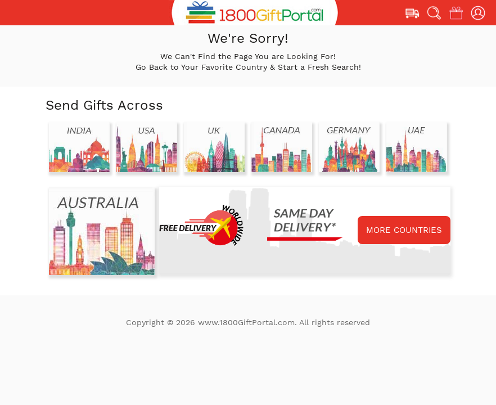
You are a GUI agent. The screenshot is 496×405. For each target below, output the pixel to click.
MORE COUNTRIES (404, 230)
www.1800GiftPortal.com (246, 322)
